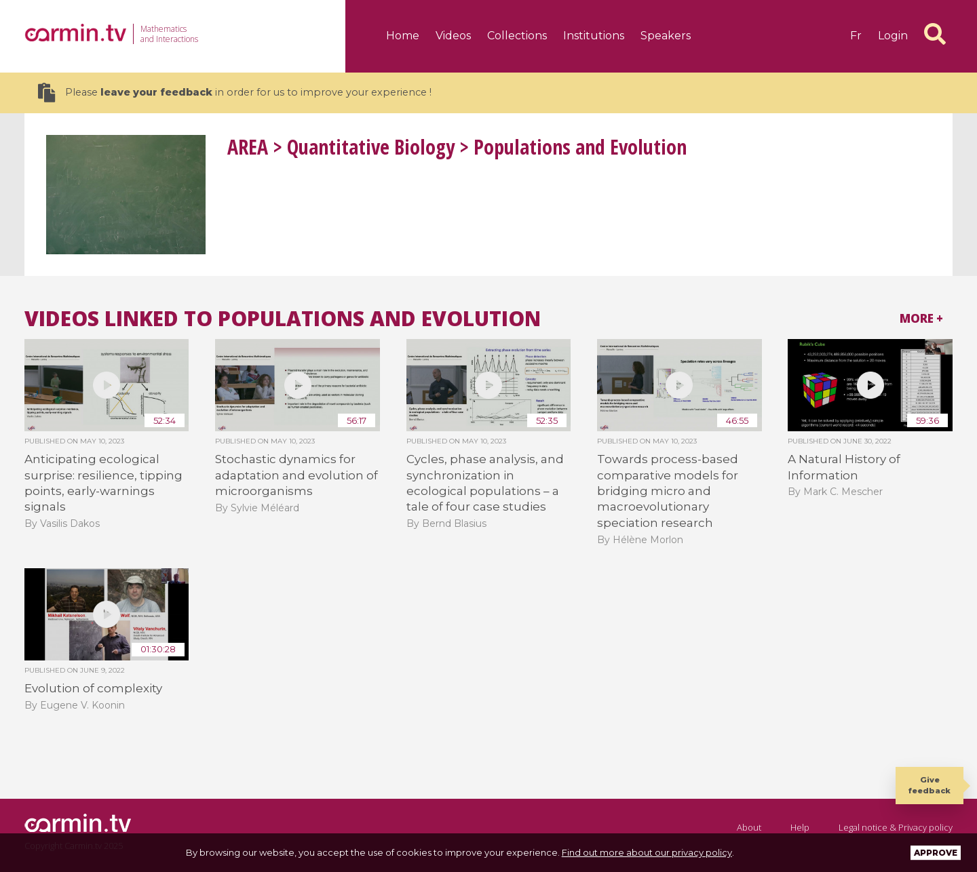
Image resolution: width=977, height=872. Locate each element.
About (749, 827)
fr (856, 35)
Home (402, 35)
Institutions (593, 35)
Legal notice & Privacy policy (896, 827)
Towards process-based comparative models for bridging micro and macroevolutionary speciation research (667, 491)
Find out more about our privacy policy (647, 852)
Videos (453, 35)
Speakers (665, 35)
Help (799, 827)
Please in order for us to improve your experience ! (235, 92)
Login (893, 35)
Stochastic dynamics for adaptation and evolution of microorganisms (296, 475)
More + (921, 318)
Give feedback (929, 785)
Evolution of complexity (93, 688)
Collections (517, 35)
